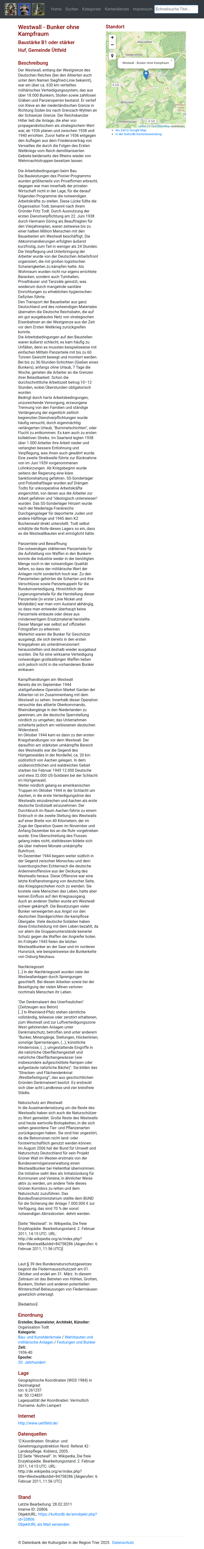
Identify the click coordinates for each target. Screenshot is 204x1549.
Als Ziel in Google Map (130, 130)
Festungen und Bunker (76, 1342)
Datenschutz (123, 1542)
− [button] (112, 45)
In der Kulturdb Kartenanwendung (138, 134)
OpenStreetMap (160, 126)
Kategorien (91, 9)
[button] (194, 9)
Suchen (71, 9)
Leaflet (142, 126)
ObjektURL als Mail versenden (44, 1524)
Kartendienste (117, 9)
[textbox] (176, 9)
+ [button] (112, 38)
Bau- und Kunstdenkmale (39, 1337)
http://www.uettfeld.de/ (38, 1423)
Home (56, 9)
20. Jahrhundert (32, 1362)
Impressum (142, 9)
